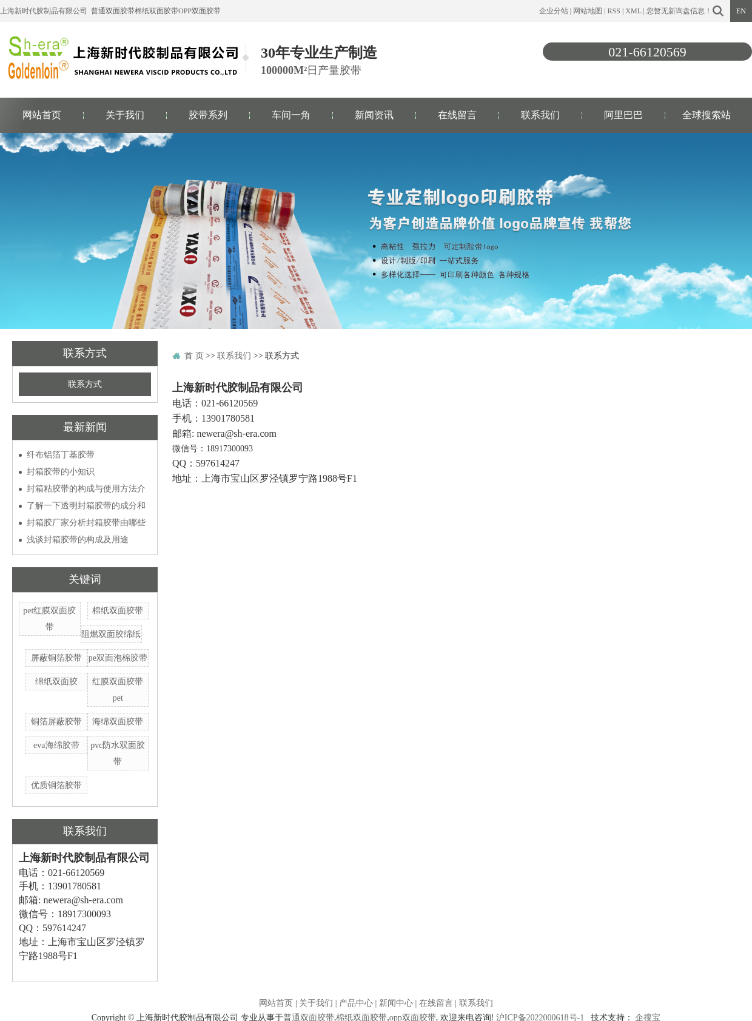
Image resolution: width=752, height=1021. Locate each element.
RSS (614, 11)
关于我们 (125, 115)
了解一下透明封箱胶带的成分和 (86, 505)
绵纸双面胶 (56, 681)
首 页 (194, 355)
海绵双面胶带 (117, 721)
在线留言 (457, 115)
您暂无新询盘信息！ (679, 11)
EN (741, 11)
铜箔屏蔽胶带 (56, 721)
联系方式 (85, 384)
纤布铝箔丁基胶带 (61, 454)
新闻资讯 (374, 115)
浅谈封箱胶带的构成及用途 (78, 539)
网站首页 (41, 115)
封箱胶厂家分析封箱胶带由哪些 (86, 522)
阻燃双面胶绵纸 (111, 634)
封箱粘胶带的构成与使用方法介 (86, 488)
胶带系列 (208, 115)
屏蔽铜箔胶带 (56, 657)
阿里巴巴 (623, 115)
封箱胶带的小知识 (61, 471)
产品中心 (356, 1003)
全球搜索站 (706, 115)
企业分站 (553, 11)
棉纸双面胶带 (156, 11)
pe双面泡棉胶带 (118, 657)
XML (633, 11)
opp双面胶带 (199, 11)
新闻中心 (396, 1003)
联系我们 (540, 115)
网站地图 (587, 11)
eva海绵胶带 (56, 745)
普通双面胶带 (113, 11)
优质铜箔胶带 (56, 785)
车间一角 (291, 115)
